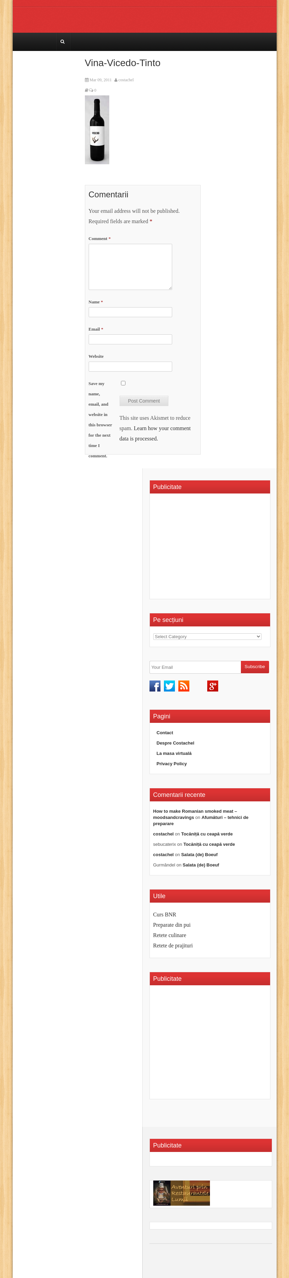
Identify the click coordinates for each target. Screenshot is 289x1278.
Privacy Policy (172, 763)
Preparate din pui (172, 925)
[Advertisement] (211, 548)
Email (96, 329)
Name (96, 301)
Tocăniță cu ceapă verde (207, 834)
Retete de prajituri (173, 945)
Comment (100, 238)
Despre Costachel (175, 743)
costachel (126, 79)
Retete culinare (169, 935)
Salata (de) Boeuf (199, 854)
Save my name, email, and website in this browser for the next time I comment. (100, 419)
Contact (165, 732)
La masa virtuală (174, 753)
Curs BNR (164, 914)
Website (96, 356)
